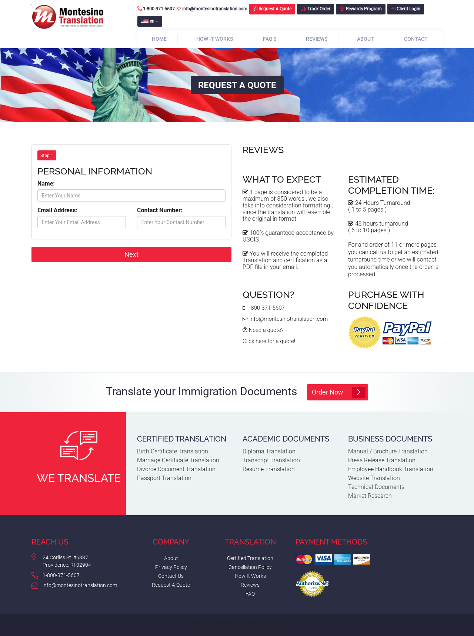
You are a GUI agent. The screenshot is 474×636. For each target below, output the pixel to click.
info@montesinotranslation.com (212, 8)
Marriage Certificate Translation (178, 460)
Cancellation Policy (250, 567)
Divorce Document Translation (176, 469)
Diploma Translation (269, 451)
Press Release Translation (381, 460)
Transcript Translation (271, 460)
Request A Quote (171, 585)
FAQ (250, 594)
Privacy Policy (171, 567)
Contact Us (171, 576)
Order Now (338, 392)
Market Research (370, 495)
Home (159, 39)
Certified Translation (250, 558)
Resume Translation (269, 469)
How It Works (214, 39)
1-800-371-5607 (156, 8)
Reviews (316, 39)
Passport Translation (164, 478)
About (365, 39)
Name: (46, 183)
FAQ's (269, 39)
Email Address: (57, 210)
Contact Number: (159, 210)
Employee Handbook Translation (390, 469)
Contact (416, 39)
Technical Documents (376, 486)
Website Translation (374, 478)
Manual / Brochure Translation (388, 451)
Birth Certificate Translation (172, 451)
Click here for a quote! (269, 341)
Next (131, 254)
